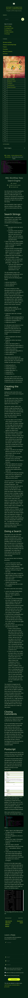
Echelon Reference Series (17, 155)
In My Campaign (14, 8)
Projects (5, 46)
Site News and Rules (7, 42)
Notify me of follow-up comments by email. (15, 972)
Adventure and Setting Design (9, 44)
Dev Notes (5, 53)
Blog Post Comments (7, 51)
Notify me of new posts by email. (12, 975)
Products (8, 155)
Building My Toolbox (11, 81)
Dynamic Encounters (11, 87)
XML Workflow (8, 157)
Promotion (5, 49)
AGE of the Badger (11, 79)
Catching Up (9, 83)
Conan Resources (10, 85)
